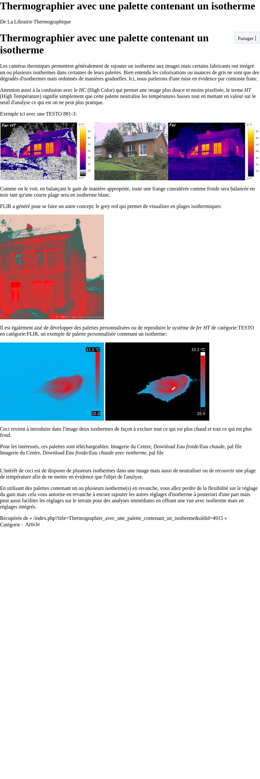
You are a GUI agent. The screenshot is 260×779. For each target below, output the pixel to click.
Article (32, 524)
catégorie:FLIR (22, 334)
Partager (245, 38)
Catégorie (10, 524)
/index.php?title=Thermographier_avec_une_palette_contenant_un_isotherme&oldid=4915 (128, 518)
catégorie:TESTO (235, 327)
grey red (109, 206)
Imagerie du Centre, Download (168, 446)
